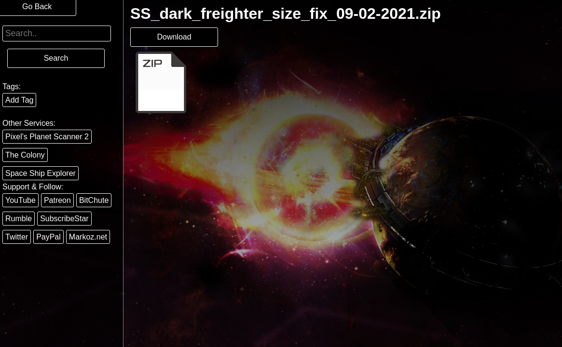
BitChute (94, 200)
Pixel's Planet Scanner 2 (47, 137)
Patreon (57, 200)
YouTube (20, 200)
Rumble (18, 218)
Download (174, 37)
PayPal (48, 237)
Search (56, 58)
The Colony (25, 155)
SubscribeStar (64, 218)
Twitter (16, 237)
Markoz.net (88, 237)
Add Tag (19, 100)
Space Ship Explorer (40, 173)
